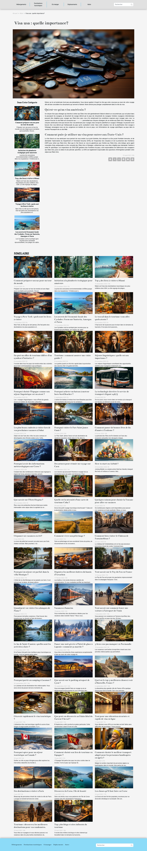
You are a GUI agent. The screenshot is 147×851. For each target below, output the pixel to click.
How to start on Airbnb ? (106, 463)
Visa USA (79, 120)
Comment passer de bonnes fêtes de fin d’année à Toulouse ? (113, 429)
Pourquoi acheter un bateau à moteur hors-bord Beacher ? (71, 392)
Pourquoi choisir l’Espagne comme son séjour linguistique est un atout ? (32, 392)
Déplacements (72, 4)
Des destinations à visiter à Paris (29, 791)
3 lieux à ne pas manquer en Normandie (113, 644)
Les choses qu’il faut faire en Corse (111, 791)
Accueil (15, 13)
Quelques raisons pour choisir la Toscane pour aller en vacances (114, 501)
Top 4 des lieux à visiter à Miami (27, 178)
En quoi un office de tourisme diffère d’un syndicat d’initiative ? (33, 356)
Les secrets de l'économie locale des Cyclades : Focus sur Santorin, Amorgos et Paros (27, 234)
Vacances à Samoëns (63, 608)
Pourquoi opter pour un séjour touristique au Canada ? (28, 753)
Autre (89, 4)
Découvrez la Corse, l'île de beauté (70, 791)
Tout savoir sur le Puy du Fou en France (113, 572)
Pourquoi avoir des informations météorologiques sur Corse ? (29, 465)
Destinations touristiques (38, 4)
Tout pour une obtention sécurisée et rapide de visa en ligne (112, 717)
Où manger (55, 4)
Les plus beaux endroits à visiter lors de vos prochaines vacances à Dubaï (32, 429)
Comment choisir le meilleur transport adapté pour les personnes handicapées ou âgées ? (113, 755)
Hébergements (21, 4)
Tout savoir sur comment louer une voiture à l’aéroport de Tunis (111, 609)
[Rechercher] (123, 4)
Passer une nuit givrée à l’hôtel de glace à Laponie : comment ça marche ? (73, 645)
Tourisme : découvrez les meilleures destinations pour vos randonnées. (30, 825)
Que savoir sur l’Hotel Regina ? (28, 499)
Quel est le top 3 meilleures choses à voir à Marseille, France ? (114, 681)
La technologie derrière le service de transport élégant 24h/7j (112, 392)
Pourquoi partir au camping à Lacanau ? (32, 680)
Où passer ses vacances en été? (28, 536)
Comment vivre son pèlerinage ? (69, 536)
